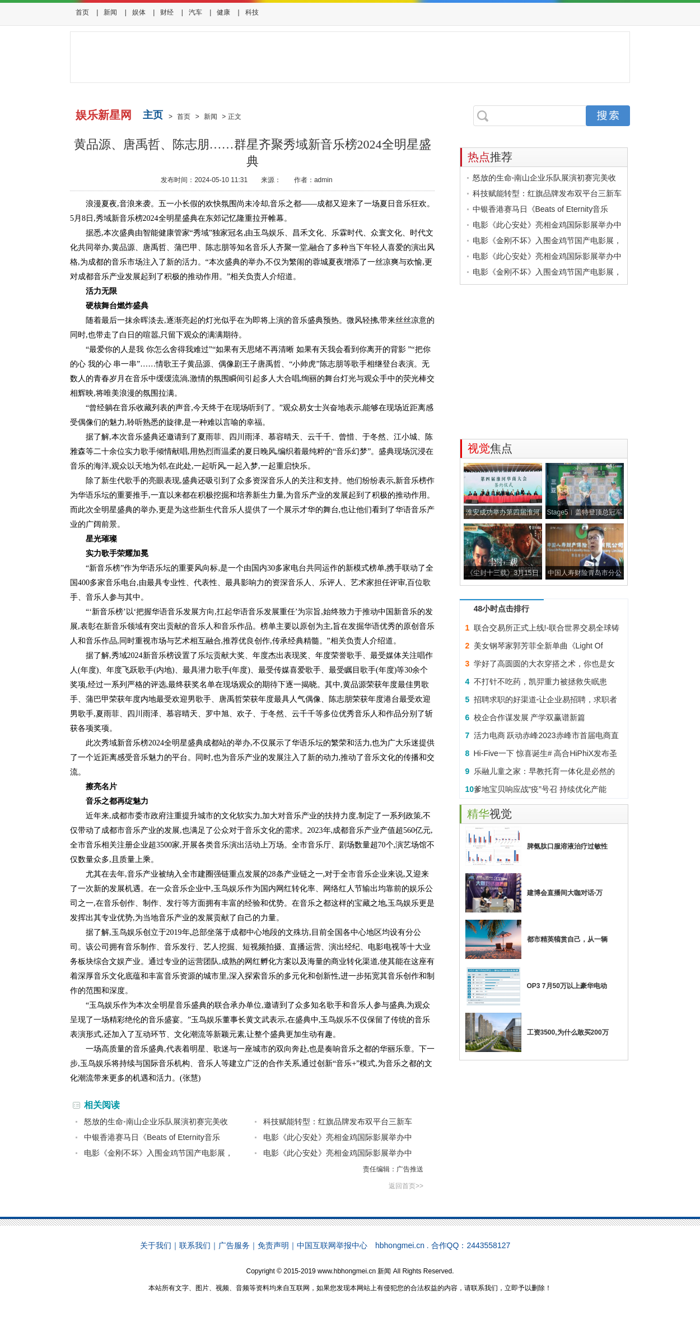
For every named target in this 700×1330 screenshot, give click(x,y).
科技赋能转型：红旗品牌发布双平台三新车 (337, 1121)
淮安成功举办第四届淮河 (503, 512)
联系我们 (195, 1245)
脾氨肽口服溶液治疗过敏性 (567, 846)
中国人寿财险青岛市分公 (585, 573)
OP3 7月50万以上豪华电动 (567, 986)
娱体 (139, 12)
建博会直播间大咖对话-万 (565, 893)
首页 (82, 12)
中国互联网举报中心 (332, 1245)
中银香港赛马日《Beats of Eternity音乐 (152, 1137)
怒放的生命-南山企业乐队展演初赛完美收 (156, 1121)
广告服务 (234, 1245)
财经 (167, 12)
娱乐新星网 (104, 115)
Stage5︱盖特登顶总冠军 (584, 512)
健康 (223, 12)
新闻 (110, 12)
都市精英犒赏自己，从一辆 (567, 939)
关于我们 (155, 1245)
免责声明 (273, 1245)
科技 (252, 12)
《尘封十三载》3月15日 (502, 573)
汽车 (195, 12)
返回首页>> (406, 1186)
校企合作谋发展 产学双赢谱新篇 (530, 717)
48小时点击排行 (502, 608)
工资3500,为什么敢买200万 (568, 1032)
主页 (153, 115)
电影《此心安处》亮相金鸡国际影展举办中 (337, 1137)
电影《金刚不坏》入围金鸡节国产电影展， (158, 1152)
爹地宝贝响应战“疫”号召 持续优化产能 (540, 789)
